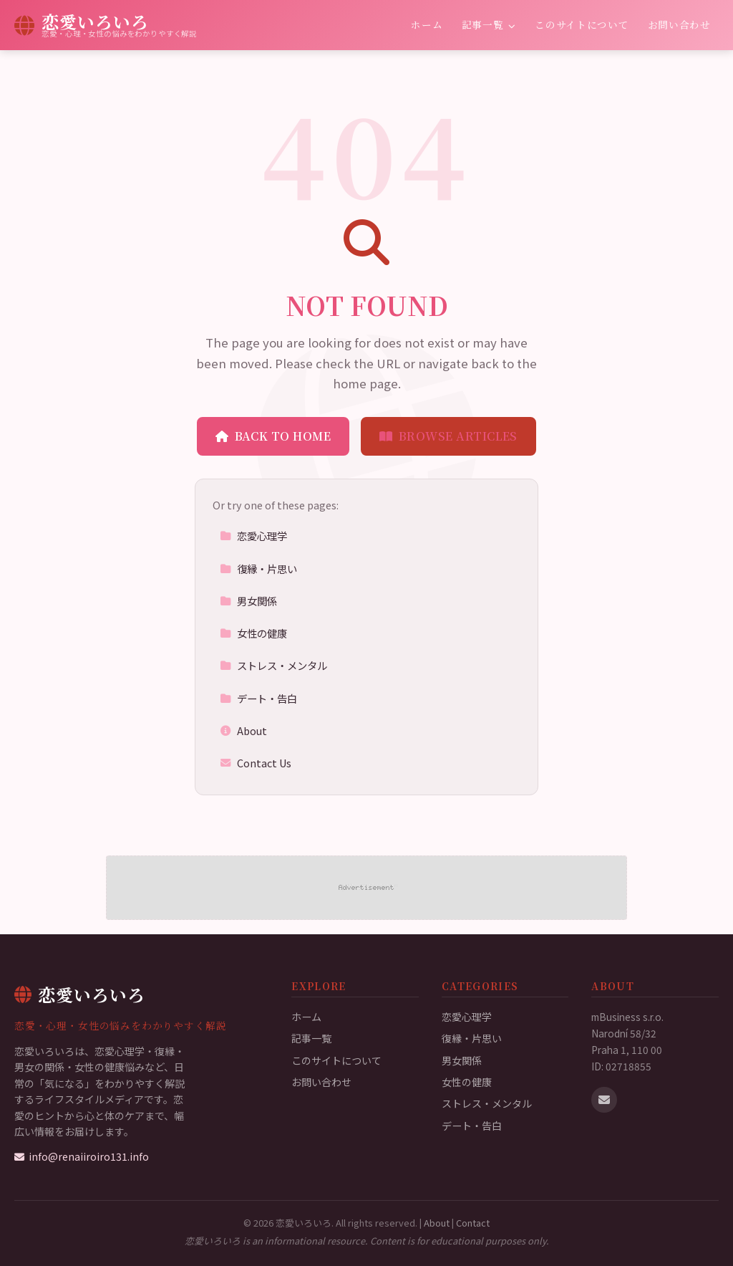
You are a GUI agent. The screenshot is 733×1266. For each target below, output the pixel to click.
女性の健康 (253, 633)
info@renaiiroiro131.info (81, 1156)
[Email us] (604, 1100)
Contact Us (255, 762)
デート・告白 (258, 698)
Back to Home (273, 436)
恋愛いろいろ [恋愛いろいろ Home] (79, 994)
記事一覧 (489, 24)
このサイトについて (581, 24)
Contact (473, 1222)
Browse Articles (448, 436)
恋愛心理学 (253, 535)
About (243, 730)
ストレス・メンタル (273, 665)
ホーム (426, 24)
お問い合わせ (679, 24)
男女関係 (248, 600)
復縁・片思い (258, 568)
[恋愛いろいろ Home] (105, 25)
